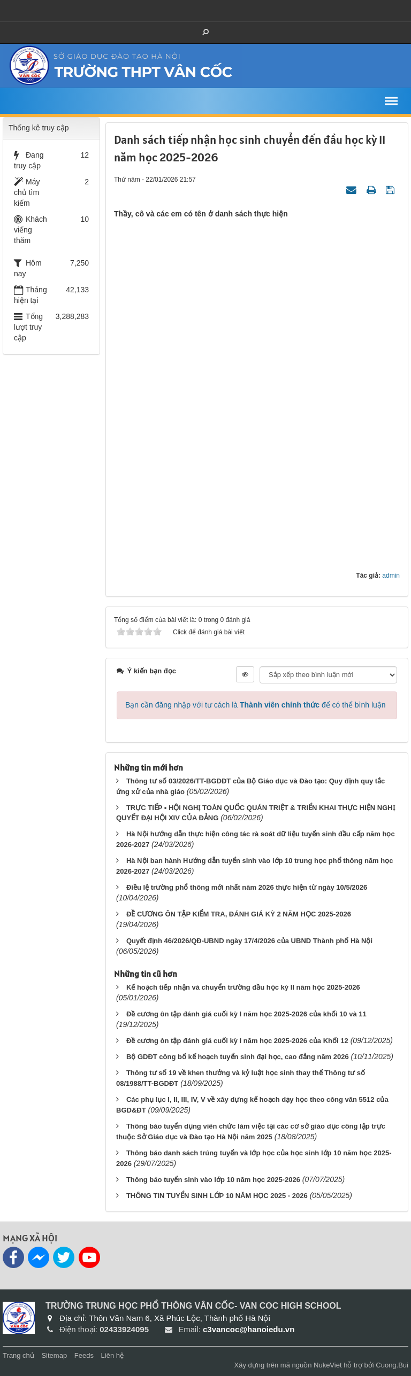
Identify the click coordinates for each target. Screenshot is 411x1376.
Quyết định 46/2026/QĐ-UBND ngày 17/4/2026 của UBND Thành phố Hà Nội (249, 941)
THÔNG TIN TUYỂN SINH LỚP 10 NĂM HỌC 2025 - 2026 (217, 1196)
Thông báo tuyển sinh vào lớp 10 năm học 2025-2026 (213, 1180)
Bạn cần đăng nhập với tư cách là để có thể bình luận (255, 705)
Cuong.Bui (392, 1365)
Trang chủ (18, 1355)
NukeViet (328, 1365)
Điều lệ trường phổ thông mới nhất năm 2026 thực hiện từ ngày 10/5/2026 (246, 887)
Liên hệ (112, 1355)
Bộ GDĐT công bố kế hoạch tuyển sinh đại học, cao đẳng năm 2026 (237, 1057)
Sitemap (54, 1355)
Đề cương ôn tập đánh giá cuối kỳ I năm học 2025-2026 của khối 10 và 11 (246, 1014)
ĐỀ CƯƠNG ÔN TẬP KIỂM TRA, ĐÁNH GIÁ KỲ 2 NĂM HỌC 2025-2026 (238, 914)
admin (391, 575)
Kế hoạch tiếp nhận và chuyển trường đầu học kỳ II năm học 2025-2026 (243, 987)
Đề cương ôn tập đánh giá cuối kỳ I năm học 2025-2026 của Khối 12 (237, 1041)
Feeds (84, 1355)
